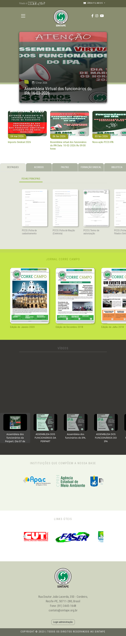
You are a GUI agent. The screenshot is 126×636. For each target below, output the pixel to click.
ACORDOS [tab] (39, 167)
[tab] (15, 428)
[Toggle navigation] (23, 16)
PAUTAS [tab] (65, 167)
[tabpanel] (63, 179)
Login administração (63, 622)
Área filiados (93, 3)
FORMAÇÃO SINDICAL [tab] (91, 167)
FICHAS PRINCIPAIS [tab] (31, 178)
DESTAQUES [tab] (13, 167)
